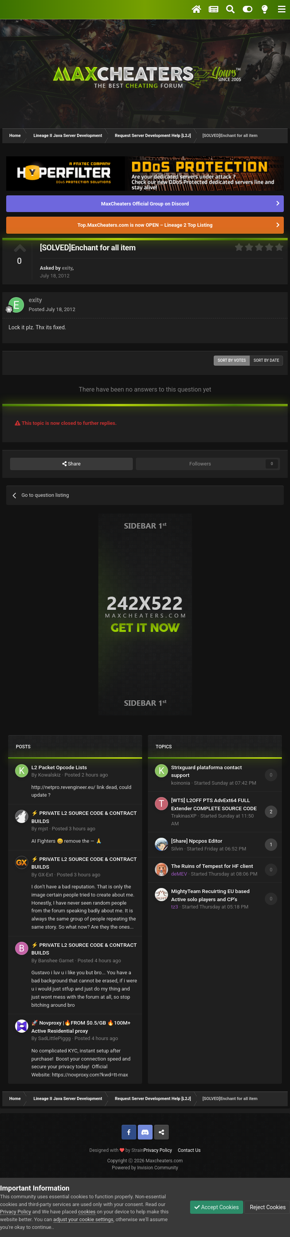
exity (67, 268)
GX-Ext (45, 875)
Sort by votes (232, 360)
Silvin (177, 849)
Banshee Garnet (56, 960)
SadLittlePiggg (54, 1038)
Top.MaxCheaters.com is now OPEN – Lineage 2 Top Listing (145, 225)
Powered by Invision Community (145, 1167)
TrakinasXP (184, 816)
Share (71, 464)
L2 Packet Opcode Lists (59, 767)
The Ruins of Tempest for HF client (212, 866)
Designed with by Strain (116, 1150)
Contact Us (189, 1150)
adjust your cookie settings (83, 1219)
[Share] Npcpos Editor (196, 841)
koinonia (180, 783)
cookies (87, 1212)
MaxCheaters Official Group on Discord (145, 204)
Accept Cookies (216, 1207)
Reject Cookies (267, 1207)
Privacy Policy (157, 1150)
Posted (52, 309)
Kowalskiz (49, 775)
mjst (43, 829)
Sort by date (266, 360)
